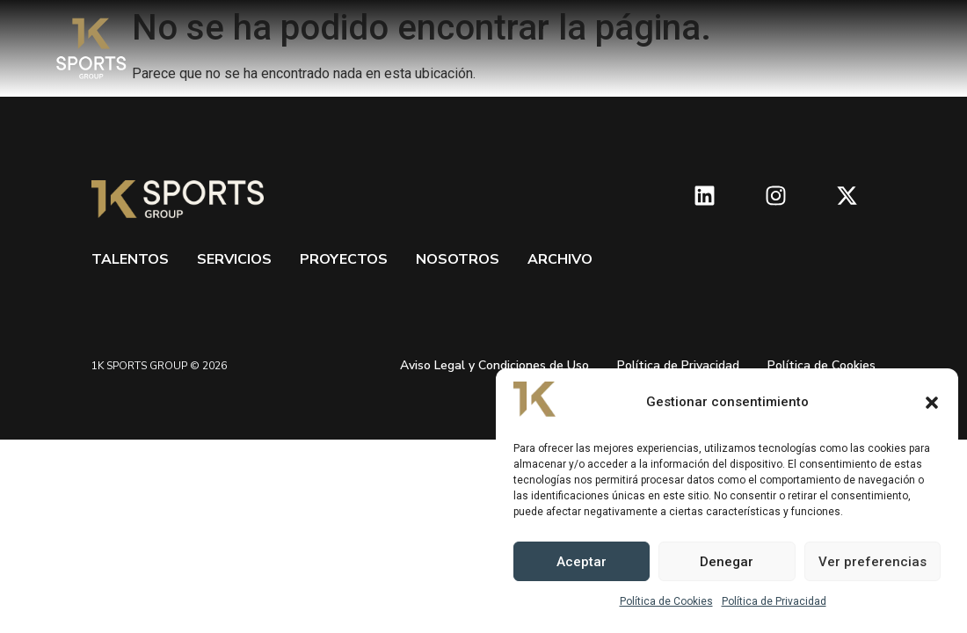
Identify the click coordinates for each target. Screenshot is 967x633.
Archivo (560, 259)
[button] (932, 402)
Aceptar (581, 562)
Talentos (130, 259)
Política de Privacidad (774, 601)
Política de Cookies (666, 601)
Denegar (726, 562)
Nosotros (457, 259)
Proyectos (344, 259)
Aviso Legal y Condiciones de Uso (494, 365)
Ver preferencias (872, 562)
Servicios (234, 259)
